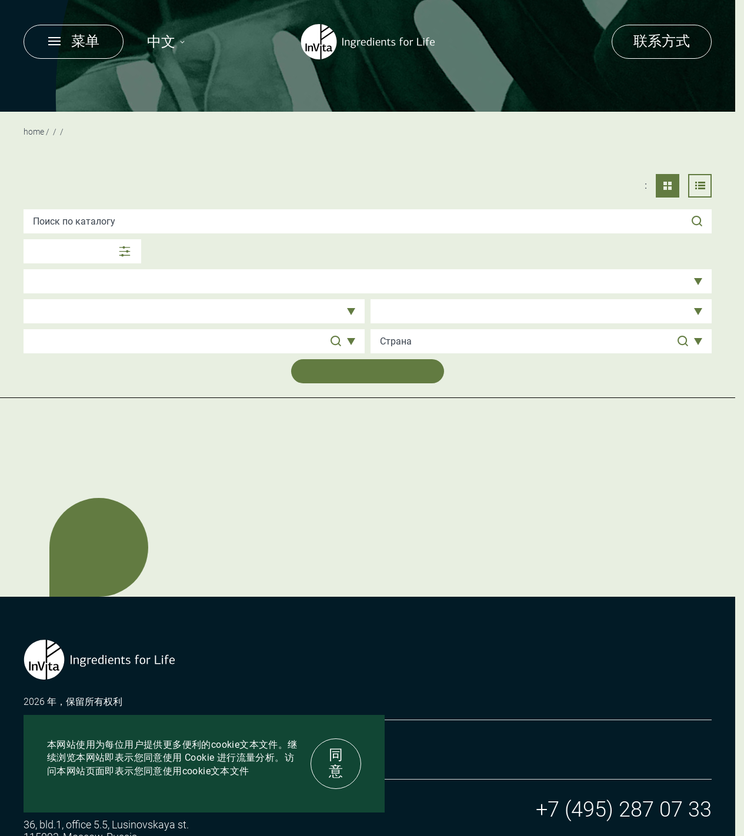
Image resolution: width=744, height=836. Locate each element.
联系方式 (661, 41)
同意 (336, 763)
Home (34, 131)
